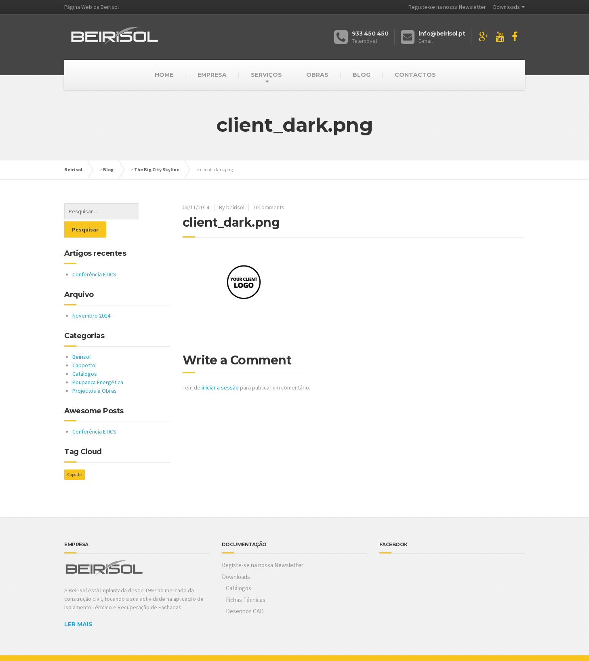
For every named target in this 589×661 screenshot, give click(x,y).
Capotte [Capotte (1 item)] (74, 456)
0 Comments (269, 207)
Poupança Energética (97, 364)
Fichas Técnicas (245, 581)
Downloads (506, 7)
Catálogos (84, 355)
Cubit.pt (110, 649)
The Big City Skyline (156, 169)
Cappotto (83, 347)
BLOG (361, 74)
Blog (108, 169)
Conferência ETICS (94, 256)
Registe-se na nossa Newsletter (447, 7)
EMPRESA (212, 74)
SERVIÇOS (266, 74)
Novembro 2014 (91, 297)
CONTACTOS (415, 74)
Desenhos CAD (245, 593)
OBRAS (317, 74)
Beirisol (73, 169)
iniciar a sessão (220, 387)
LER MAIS (78, 606)
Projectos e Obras (94, 372)
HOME (164, 74)
